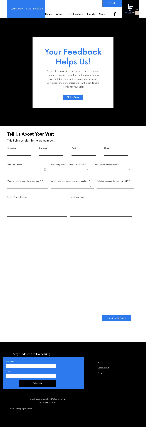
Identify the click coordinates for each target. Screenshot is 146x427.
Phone (106, 148)
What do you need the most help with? (112, 181)
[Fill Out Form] (73, 97)
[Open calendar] (45, 169)
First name (11, 148)
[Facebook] (114, 14)
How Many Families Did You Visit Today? (68, 165)
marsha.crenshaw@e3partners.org (50, 399)
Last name (43, 148)
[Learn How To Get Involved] (27, 9)
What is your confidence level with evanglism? (70, 181)
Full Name (10, 361)
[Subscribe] (37, 383)
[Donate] (112, 3)
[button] (137, 12)
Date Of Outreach (15, 165)
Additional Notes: (78, 197)
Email (74, 148)
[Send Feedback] (116, 318)
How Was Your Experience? (105, 165)
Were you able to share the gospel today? (24, 181)
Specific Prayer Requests (17, 197)
